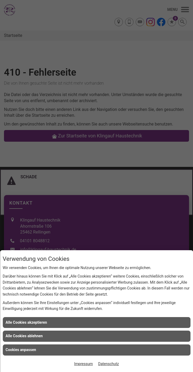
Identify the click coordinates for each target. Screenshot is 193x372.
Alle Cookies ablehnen (24, 336)
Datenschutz (108, 364)
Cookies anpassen (21, 350)
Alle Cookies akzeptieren (26, 322)
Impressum (83, 364)
